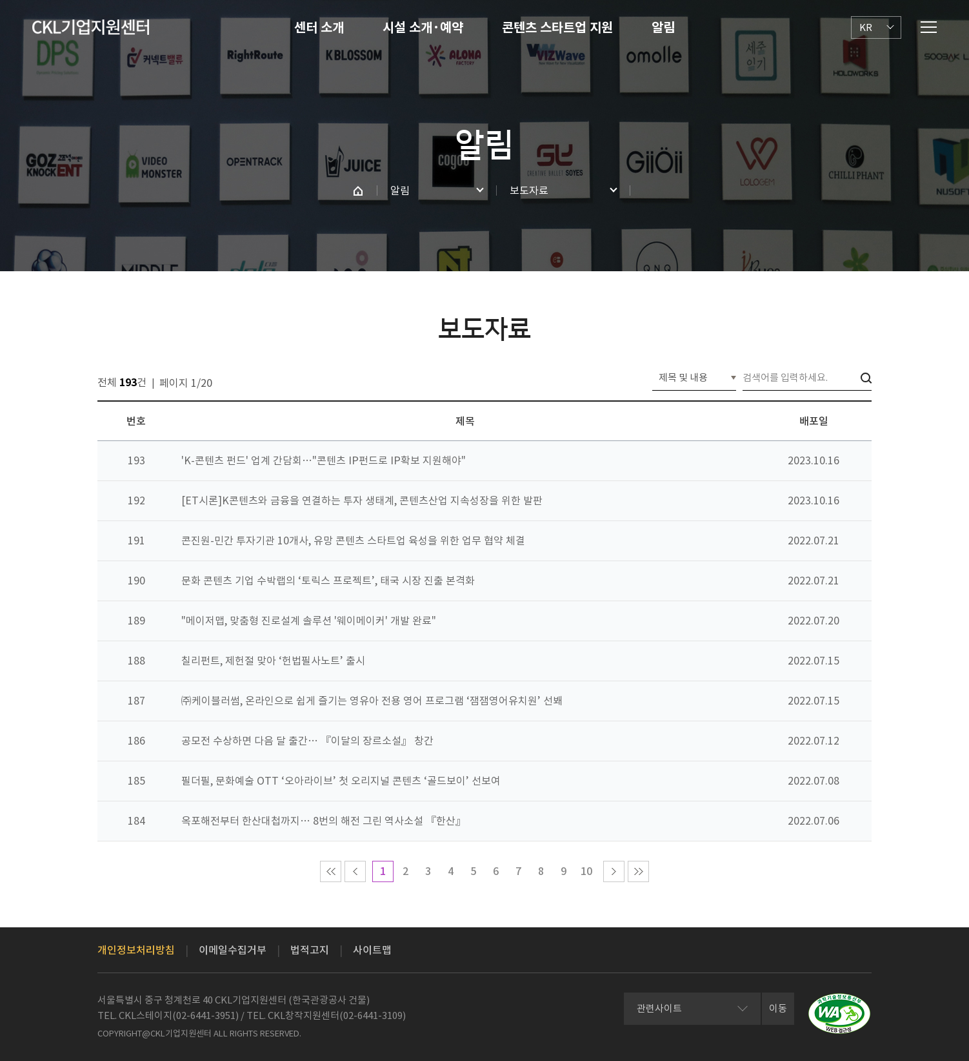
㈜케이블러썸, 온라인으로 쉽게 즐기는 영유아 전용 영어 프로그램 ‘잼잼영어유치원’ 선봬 (372, 700)
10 (586, 871)
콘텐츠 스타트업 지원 (557, 27)
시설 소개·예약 (423, 27)
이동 (778, 1008)
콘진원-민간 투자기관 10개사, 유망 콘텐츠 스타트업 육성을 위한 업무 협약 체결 (353, 540)
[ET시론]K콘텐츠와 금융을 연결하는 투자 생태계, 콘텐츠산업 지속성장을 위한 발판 (362, 500)
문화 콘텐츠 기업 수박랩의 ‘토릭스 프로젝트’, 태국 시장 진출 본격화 (328, 580)
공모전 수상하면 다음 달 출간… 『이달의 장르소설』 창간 (307, 740)
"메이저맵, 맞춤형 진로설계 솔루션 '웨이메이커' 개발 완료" (308, 620)
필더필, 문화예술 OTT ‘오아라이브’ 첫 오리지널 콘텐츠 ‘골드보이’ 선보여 (341, 780)
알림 (663, 27)
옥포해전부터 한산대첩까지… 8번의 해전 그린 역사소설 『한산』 (323, 820)
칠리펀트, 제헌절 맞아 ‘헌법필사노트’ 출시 (273, 660)
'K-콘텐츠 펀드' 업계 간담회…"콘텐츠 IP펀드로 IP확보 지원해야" (323, 460)
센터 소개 (319, 27)
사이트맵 (372, 949)
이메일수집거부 (232, 949)
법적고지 (309, 949)
